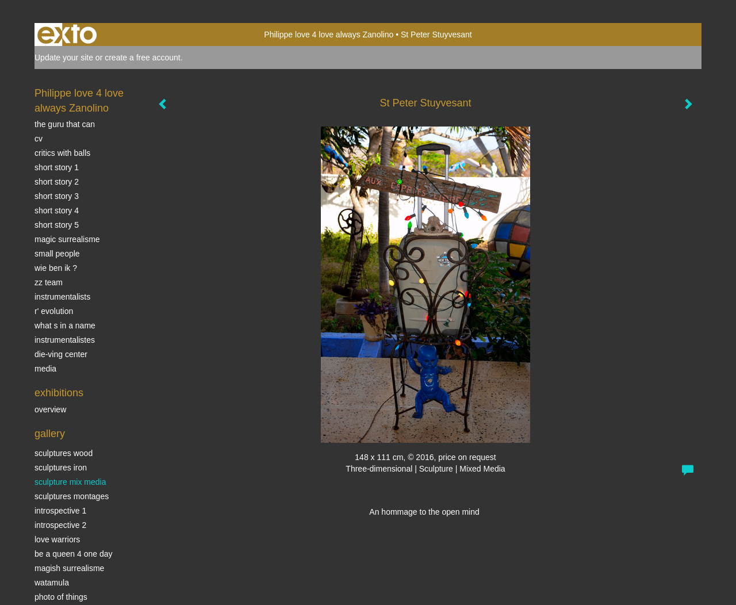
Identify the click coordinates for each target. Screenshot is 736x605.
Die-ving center (60, 354)
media (45, 368)
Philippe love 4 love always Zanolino (328, 34)
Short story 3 (56, 196)
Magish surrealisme (69, 568)
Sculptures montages (71, 496)
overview (50, 409)
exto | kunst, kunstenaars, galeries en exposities (66, 34)
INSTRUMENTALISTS (62, 296)
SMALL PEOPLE (57, 253)
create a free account (143, 57)
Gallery (49, 433)
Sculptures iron (60, 467)
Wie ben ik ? (55, 268)
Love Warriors (57, 539)
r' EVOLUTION (53, 311)
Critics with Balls (62, 153)
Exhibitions (58, 393)
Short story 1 (56, 167)
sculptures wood (63, 453)
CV (38, 138)
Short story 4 (56, 210)
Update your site (63, 57)
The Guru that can (64, 124)
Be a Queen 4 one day (73, 553)
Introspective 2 (60, 525)
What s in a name (64, 325)
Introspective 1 (60, 510)
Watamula (51, 582)
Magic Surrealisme (67, 239)
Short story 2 (56, 181)
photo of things (60, 597)
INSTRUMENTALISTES (64, 339)
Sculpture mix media (70, 482)
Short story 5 (56, 224)
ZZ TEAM (48, 282)
